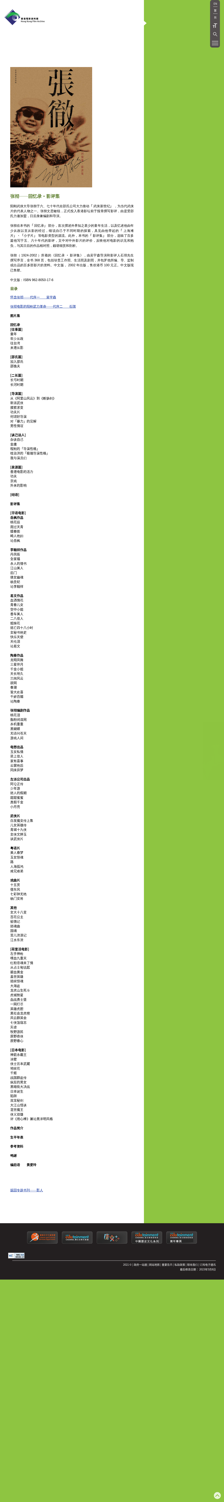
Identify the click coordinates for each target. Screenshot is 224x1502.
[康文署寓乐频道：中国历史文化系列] (146, 1287)
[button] (215, 34)
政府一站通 (140, 1309)
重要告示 (167, 1309)
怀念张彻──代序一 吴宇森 (33, 341)
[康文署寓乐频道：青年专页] (181, 1287)
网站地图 (154, 1309)
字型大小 (215, 25)
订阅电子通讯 (208, 1309)
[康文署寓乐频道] (77, 1287)
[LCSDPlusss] (112, 1287)
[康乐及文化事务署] (42, 1287)
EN (215, 4)
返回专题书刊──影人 (26, 1234)
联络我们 (192, 1309)
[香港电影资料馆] (24, 17)
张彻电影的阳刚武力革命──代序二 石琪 (43, 350)
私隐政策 (179, 1309)
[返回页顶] (217, 1496)
